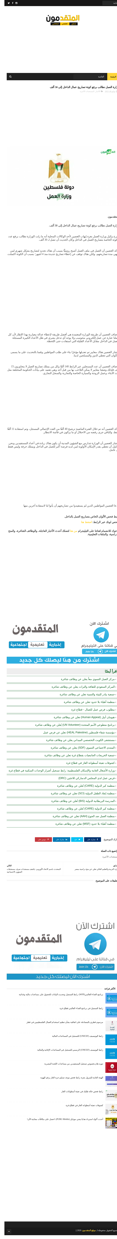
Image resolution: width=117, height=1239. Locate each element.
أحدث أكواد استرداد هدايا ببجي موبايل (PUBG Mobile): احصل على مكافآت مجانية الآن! (61, 1123)
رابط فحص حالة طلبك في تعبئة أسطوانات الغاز (78, 1095)
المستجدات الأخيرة (83, 95)
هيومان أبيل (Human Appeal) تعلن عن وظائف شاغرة (79, 721)
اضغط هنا (82, 526)
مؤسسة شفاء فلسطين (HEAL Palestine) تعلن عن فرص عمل (74, 736)
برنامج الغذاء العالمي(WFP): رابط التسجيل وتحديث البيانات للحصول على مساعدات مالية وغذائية (56, 998)
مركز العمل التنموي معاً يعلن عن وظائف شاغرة (83, 683)
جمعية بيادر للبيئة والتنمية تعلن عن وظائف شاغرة (82, 698)
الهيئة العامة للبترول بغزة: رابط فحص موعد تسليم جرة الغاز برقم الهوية (67, 1081)
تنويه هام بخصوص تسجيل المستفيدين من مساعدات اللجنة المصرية (69, 1067)
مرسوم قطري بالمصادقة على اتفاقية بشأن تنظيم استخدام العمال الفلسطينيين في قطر (60, 1026)
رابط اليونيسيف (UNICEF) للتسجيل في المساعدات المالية (73, 1040)
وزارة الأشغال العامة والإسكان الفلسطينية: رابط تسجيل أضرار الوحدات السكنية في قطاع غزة (57, 774)
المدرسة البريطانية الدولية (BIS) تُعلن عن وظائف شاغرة (78, 804)
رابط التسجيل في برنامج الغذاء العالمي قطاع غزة (77, 1012)
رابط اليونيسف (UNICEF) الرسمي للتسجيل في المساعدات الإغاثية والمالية (66, 1054)
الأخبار (93, 95)
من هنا (69, 534)
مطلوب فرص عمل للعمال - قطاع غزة (88, 713)
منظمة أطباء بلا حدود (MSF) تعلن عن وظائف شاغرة (80, 827)
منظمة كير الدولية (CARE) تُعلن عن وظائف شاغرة (81, 789)
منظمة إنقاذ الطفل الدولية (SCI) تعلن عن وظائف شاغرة (78, 797)
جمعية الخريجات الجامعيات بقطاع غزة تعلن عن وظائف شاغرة (75, 759)
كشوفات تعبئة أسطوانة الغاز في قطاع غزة (86, 766)
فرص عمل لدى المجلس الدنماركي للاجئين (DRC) (82, 782)
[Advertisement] (58, 48)
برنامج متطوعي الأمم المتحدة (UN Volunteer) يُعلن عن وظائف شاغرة (70, 728)
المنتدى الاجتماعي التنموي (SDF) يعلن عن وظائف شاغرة (78, 751)
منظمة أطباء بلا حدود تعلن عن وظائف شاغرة (84, 705)
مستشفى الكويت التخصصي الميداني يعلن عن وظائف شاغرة (76, 744)
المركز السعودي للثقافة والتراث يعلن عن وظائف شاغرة (78, 690)
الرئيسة (109, 79)
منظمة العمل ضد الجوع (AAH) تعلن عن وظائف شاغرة (79, 820)
